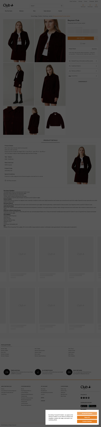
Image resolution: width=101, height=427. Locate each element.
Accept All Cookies (87, 413)
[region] (72, 417)
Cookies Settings (87, 421)
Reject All (87, 417)
